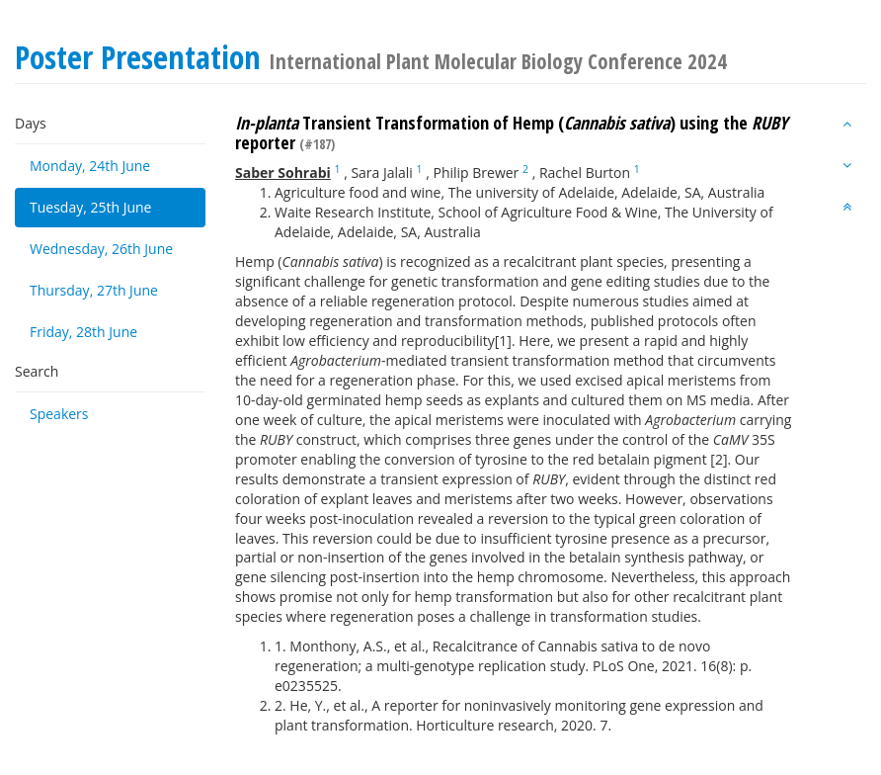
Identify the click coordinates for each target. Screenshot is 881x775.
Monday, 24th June (90, 165)
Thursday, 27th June (94, 290)
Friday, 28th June (83, 331)
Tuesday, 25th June (90, 207)
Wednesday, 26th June (101, 248)
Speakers (59, 413)
